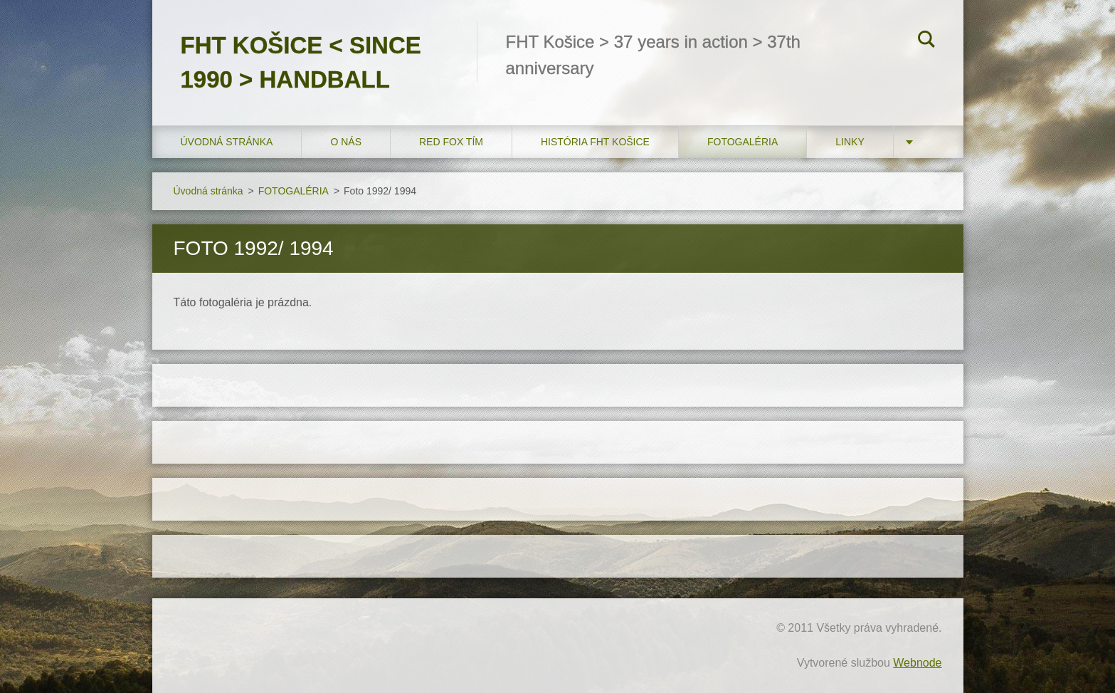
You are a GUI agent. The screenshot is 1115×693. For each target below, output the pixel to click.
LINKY (849, 141)
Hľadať (926, 41)
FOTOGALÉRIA (742, 141)
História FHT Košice (595, 141)
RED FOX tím (451, 141)
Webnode (917, 663)
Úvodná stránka (227, 141)
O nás (345, 141)
